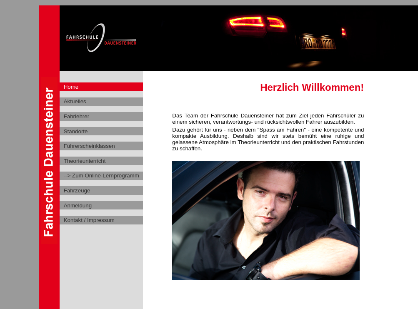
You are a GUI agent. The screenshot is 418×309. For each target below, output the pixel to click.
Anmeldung (78, 205)
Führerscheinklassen (89, 146)
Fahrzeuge (77, 190)
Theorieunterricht (85, 161)
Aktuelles (75, 101)
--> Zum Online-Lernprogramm (101, 175)
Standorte (76, 131)
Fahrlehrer (76, 116)
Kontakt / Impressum (89, 220)
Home (71, 87)
